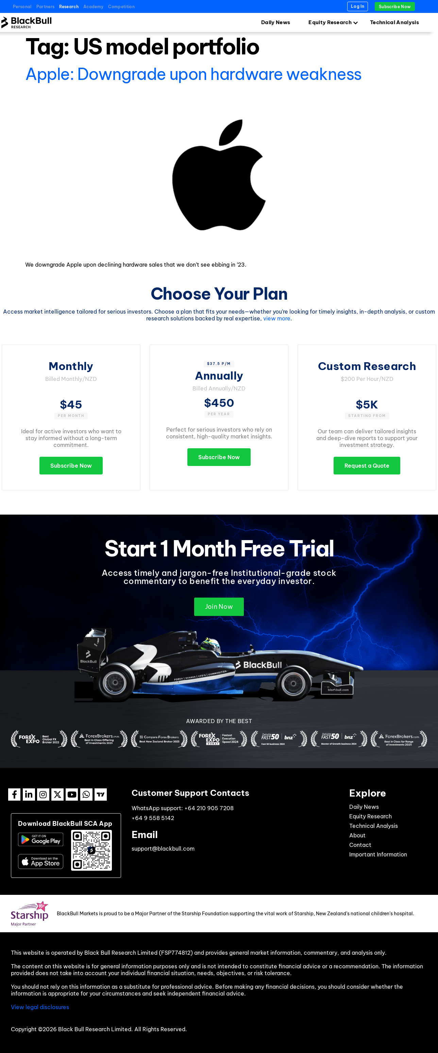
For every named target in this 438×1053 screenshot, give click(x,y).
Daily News (275, 22)
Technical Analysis (394, 22)
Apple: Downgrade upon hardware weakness (193, 74)
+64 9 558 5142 (153, 818)
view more (276, 318)
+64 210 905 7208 (209, 808)
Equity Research (330, 22)
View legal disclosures (40, 1007)
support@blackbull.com (163, 848)
